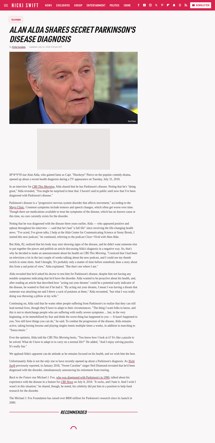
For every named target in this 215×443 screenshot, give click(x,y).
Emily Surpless (18, 47)
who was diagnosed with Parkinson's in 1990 (82, 377)
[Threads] (180, 6)
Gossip (78, 5)
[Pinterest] (162, 6)
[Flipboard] (168, 6)
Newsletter (200, 5)
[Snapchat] (174, 6)
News (48, 5)
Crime (127, 5)
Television (16, 19)
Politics (114, 5)
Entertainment (96, 5)
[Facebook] (138, 6)
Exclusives (63, 5)
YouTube (132, 121)
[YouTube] (144, 6)
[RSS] (186, 6)
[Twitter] (156, 6)
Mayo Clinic (16, 207)
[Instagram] (150, 6)
